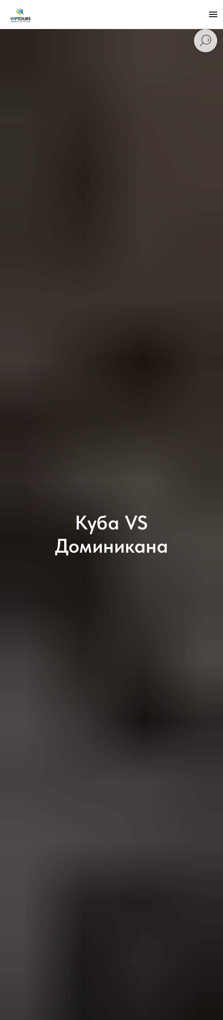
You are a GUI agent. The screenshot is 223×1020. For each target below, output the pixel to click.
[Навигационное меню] (213, 14)
